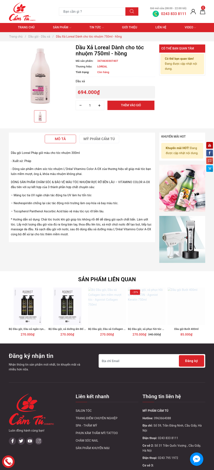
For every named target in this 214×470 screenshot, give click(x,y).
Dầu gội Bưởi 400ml (186, 304)
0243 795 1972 (168, 433)
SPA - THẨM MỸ (86, 401)
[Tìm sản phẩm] (92, 11)
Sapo (138, 465)
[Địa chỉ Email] (152, 336)
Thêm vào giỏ (131, 105)
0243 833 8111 (168, 413)
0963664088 (162, 393)
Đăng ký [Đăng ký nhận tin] (191, 336)
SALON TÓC (84, 386)
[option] (40, 75)
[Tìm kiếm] (131, 11)
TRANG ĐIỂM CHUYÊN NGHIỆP (96, 393)
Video (190, 27)
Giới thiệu (129, 27)
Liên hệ (160, 27)
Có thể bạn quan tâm (177, 48)
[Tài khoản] (193, 11)
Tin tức (96, 27)
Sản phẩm (62, 27)
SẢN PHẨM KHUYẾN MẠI (93, 423)
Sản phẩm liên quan (107, 254)
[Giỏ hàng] (202, 11)
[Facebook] (12, 389)
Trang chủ (26, 27)
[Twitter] (21, 389)
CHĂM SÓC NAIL (87, 415)
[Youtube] (29, 389)
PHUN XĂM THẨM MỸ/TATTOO (97, 408)
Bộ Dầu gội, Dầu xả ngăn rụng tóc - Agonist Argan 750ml (43, 304)
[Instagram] (38, 389)
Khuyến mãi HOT (173, 136)
